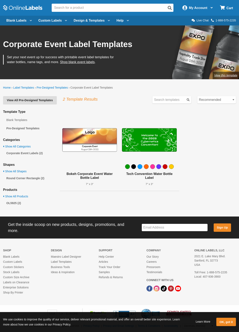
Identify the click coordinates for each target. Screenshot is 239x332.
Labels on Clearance (16, 282)
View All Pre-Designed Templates (30, 100)
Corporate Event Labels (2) (24, 153)
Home (7, 87)
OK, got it (226, 322)
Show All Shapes (15, 171)
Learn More (203, 321)
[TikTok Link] (164, 288)
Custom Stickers (13, 267)
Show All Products (15, 196)
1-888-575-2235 (223, 20)
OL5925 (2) (13, 203)
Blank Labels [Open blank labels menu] (19, 20)
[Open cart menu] (226, 7)
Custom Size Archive (16, 277)
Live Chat (200, 20)
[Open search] (169, 8)
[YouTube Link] (178, 288)
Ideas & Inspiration (63, 272)
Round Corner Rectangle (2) (25, 178)
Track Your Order (109, 267)
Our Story (152, 256)
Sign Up (222, 227)
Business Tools (60, 267)
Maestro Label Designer (66, 256)
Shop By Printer (13, 292)
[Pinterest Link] (171, 288)
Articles (103, 261)
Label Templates (23, 87)
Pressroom (153, 267)
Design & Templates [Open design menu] (92, 20)
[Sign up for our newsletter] (175, 227)
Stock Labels (11, 272)
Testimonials (154, 272)
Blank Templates (16, 120)
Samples (104, 272)
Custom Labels (12, 261)
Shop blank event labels (77, 62)
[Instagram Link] (157, 288)
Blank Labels (11, 256)
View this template (225, 75)
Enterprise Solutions (16, 287)
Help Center (106, 256)
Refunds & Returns (111, 277)
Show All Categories (17, 146)
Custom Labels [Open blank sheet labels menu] (52, 20)
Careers (151, 261)
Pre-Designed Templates (52, 87)
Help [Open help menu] (122, 20)
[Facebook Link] (149, 288)
